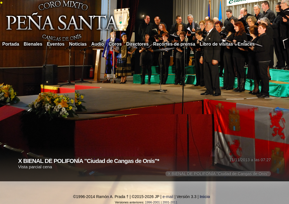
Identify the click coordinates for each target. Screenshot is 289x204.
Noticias (78, 44)
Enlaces (246, 44)
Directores (137, 44)
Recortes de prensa (174, 44)
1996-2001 (152, 202)
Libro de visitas (216, 44)
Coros (115, 44)
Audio (97, 44)
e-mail (168, 196)
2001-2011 (169, 202)
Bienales (33, 44)
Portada (10, 44)
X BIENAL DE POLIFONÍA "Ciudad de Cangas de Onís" (218, 173)
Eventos (55, 44)
